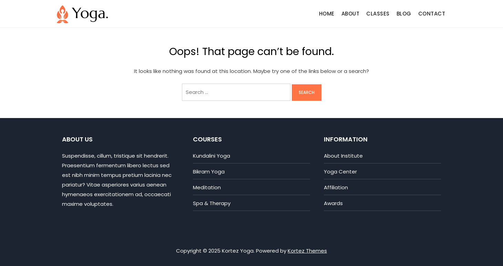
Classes (378, 13)
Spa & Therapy (211, 203)
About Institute (343, 155)
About (350, 13)
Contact (431, 13)
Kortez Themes (307, 250)
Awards (333, 203)
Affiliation (336, 187)
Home (327, 13)
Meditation (207, 187)
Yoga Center (340, 171)
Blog (404, 13)
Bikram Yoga (209, 171)
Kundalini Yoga (211, 155)
